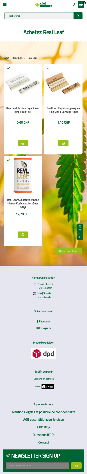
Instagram (43, 328)
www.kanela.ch (46, 297)
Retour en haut (68, 251)
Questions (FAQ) (43, 434)
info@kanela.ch (45, 293)
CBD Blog (43, 427)
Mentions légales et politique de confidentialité (43, 412)
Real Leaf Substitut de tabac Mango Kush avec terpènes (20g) (23, 203)
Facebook (43, 321)
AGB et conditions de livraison (43, 419)
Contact (43, 442)
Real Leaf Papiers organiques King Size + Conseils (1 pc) (63, 110)
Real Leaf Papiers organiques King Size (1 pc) (22, 110)
